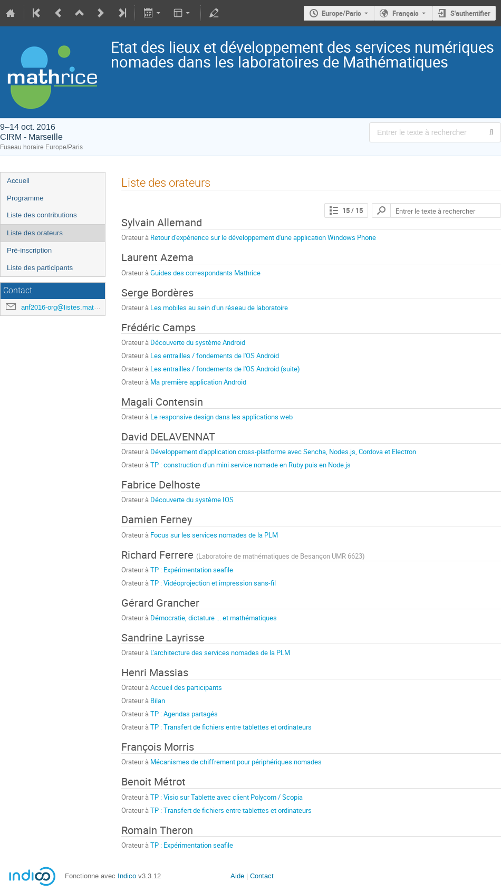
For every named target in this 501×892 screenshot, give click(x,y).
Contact (262, 875)
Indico (127, 875)
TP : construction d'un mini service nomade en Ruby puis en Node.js (250, 464)
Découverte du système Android (197, 342)
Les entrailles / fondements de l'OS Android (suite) (225, 368)
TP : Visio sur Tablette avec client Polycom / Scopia (226, 797)
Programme (25, 198)
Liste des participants (40, 268)
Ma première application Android (198, 382)
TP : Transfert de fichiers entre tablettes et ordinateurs (231, 727)
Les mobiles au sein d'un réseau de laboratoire (219, 307)
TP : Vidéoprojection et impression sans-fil (213, 583)
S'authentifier (470, 13)
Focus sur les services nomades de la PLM (214, 535)
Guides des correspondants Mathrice (205, 272)
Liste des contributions (42, 215)
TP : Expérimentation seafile (191, 569)
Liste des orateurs (35, 233)
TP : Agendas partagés (184, 713)
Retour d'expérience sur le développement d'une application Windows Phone (263, 237)
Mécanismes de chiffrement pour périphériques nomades (236, 761)
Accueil (18, 181)
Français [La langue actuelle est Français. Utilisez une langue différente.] (405, 13)
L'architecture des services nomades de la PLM (220, 652)
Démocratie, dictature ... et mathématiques (213, 617)
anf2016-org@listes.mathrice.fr (68, 307)
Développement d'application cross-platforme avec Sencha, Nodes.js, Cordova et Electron (283, 451)
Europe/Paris (341, 13)
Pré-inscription (29, 250)
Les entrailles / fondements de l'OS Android (214, 355)
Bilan (157, 700)
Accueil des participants (186, 687)
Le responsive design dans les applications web (221, 416)
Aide (237, 875)
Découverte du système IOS (192, 499)
